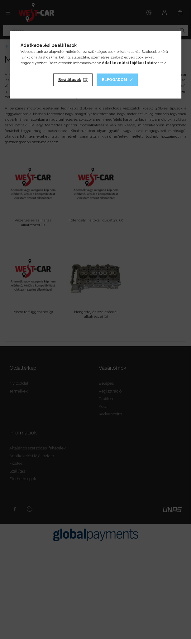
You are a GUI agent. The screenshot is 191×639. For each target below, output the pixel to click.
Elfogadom (114, 80)
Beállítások (69, 80)
